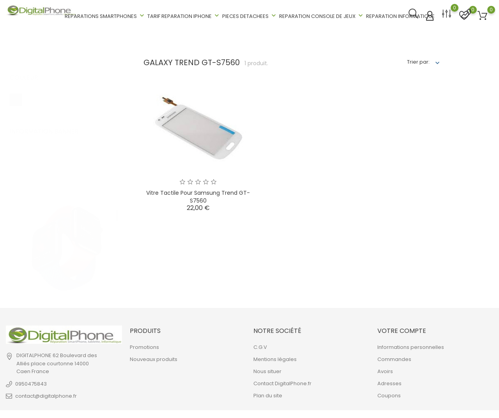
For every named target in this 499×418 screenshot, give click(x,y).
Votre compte (401, 330)
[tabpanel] (67, 217)
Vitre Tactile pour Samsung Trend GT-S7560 (198, 196)
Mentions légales (275, 358)
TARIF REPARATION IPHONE (184, 15)
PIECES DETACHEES (250, 15)
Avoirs (385, 370)
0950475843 (31, 383)
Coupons (389, 394)
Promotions (144, 346)
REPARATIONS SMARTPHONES (105, 15)
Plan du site (267, 394)
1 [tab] (117, 207)
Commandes (394, 358)
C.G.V (260, 346)
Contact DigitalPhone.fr (282, 382)
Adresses (389, 382)
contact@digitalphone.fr (46, 395)
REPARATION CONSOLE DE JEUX (322, 15)
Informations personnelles (410, 346)
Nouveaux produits (153, 358)
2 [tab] (117, 225)
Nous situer (267, 370)
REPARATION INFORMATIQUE (400, 16)
